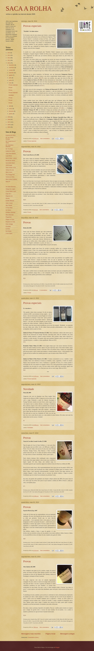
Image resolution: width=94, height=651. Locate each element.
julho (10, 77)
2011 (9, 60)
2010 (9, 63)
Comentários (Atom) (33, 637)
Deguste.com (9, 196)
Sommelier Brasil (10, 163)
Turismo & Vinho (10, 177)
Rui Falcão (8, 231)
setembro (11, 72)
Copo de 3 (8, 193)
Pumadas (8, 226)
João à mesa (9, 203)
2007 (9, 122)
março (10, 108)
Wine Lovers (9, 172)
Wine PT (8, 181)
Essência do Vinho (10, 135)
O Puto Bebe (9, 207)
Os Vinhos (8, 210)
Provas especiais (32, 25)
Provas (27, 151)
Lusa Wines (9, 156)
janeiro (11, 113)
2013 (9, 55)
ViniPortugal (9, 165)
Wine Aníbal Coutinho (11, 179)
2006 (9, 124)
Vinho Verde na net (11, 167)
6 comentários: (44, 290)
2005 (9, 127)
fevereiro (11, 111)
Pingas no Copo (10, 219)
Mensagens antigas (67, 634)
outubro (11, 70)
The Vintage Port (10, 174)
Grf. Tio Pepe (9, 149)
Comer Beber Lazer (11, 191)
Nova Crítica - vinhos (11, 158)
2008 (9, 119)
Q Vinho (8, 228)
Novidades (30, 427)
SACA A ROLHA (29, 8)
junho (10, 80)
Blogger (57, 647)
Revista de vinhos (10, 160)
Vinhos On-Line (10, 170)
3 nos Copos (9, 233)
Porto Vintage (9, 224)
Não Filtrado (9, 205)
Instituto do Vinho (10, 151)
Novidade (28, 389)
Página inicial (50, 634)
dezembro (12, 65)
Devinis (8, 198)
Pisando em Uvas (10, 221)
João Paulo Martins (11, 153)
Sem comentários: (45, 138)
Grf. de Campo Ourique (9, 138)
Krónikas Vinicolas (10, 212)
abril (10, 106)
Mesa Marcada (9, 214)
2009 (9, 117)
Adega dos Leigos (10, 189)
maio (10, 83)
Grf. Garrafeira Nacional (9, 145)
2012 (9, 57)
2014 (9, 52)
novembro (12, 67)
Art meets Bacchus (11, 186)
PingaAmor (9, 217)
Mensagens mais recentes (31, 634)
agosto (11, 75)
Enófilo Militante (10, 200)
